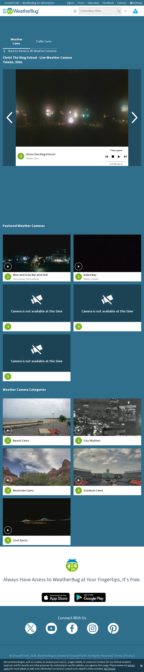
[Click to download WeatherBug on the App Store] (56, 597)
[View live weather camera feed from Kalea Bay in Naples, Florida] (107, 258)
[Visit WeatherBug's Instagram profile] (92, 628)
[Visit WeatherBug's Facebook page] (72, 628)
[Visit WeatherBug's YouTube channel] (51, 628)
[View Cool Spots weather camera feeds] (36, 521)
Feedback (108, 3)
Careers (121, 3)
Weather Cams (16, 41)
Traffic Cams (44, 41)
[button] (141, 665)
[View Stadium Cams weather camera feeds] (107, 471)
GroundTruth (12, 3)
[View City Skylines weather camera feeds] (107, 421)
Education (93, 3)
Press (81, 3)
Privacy (128, 656)
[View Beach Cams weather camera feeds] (36, 421)
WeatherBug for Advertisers (38, 3)
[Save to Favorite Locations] (75, 11)
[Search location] (100, 10)
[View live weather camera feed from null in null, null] (36, 307)
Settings (136, 3)
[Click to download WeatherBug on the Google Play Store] (90, 597)
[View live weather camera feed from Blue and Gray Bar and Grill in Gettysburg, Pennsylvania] (36, 258)
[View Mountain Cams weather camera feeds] (36, 471)
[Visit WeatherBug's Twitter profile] (30, 628)
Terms (118, 656)
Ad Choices (109, 668)
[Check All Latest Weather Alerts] (135, 11)
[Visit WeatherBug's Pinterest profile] (113, 628)
